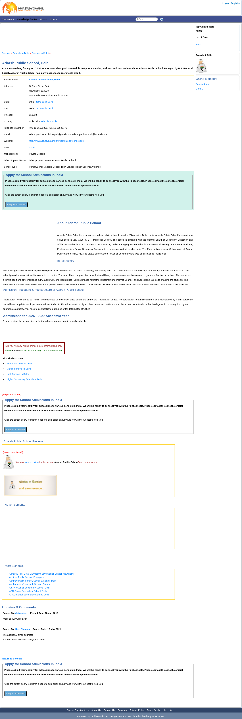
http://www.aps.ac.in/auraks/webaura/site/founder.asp (56, 140)
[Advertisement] (98, 35)
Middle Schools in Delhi (19, 368)
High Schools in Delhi (18, 374)
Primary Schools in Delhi (19, 363)
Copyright (122, 710)
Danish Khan (202, 84)
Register (235, 3)
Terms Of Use (154, 710)
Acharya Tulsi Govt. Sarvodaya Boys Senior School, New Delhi (41, 573)
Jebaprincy (21, 613)
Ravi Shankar (22, 629)
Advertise (168, 710)
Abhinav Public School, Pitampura (26, 577)
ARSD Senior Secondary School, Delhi (29, 594)
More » (53, 19)
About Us (96, 710)
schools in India (49, 121)
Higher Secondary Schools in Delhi (24, 379)
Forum (43, 19)
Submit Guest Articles (78, 710)
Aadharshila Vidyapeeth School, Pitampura (31, 584)
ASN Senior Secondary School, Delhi (28, 591)
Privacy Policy (137, 710)
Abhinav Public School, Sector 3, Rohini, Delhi (32, 580)
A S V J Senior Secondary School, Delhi (29, 587)
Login (225, 3)
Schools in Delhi (21, 53)
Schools (6, 53)
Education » (8, 19)
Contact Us (109, 710)
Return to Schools (12, 658)
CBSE (32, 147)
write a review (32, 462)
